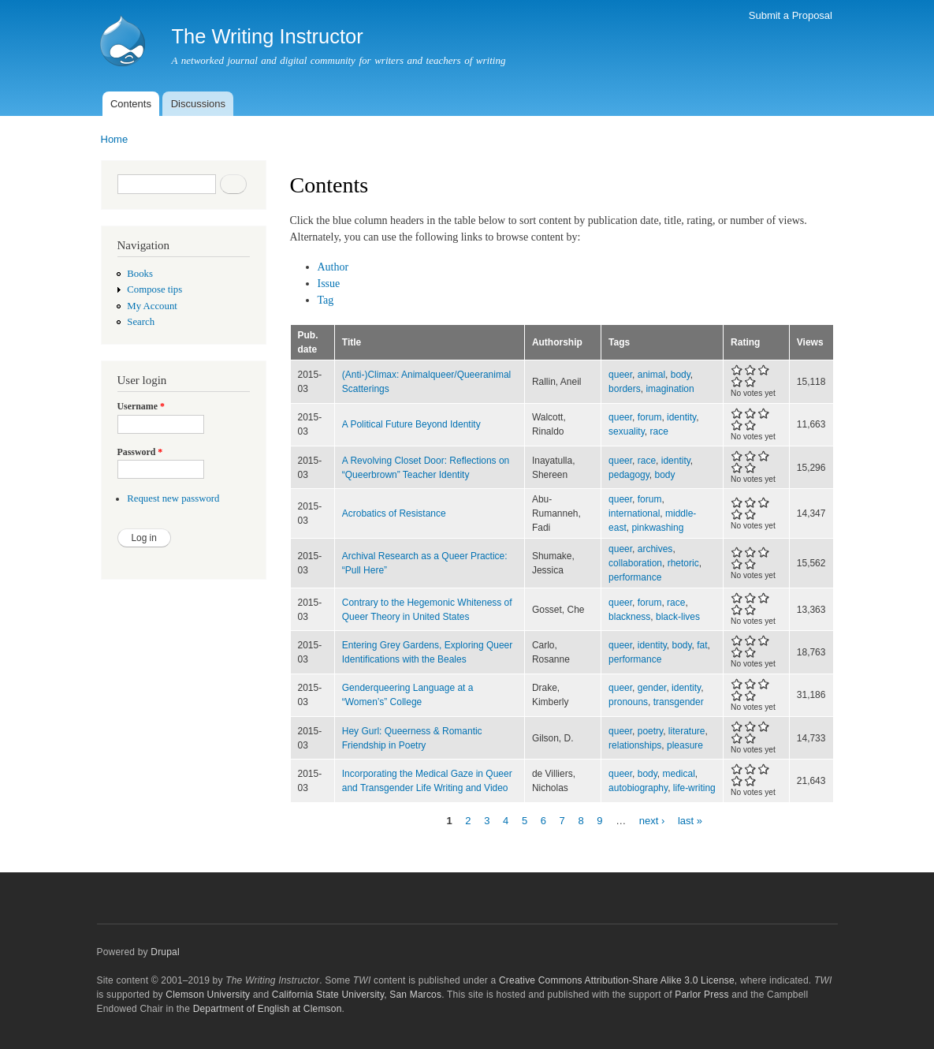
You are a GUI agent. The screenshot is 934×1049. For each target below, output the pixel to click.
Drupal (165, 952)
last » (690, 821)
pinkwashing (657, 527)
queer (620, 374)
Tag (326, 300)
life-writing (694, 787)
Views (810, 342)
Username (141, 406)
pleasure (685, 745)
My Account (152, 306)
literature (686, 731)
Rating (745, 342)
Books (140, 273)
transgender (678, 701)
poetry (650, 731)
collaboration (635, 563)
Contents (130, 104)
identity (681, 417)
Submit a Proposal (790, 15)
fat (702, 645)
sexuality (626, 431)
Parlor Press (701, 994)
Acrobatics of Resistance (394, 513)
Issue (329, 283)
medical (679, 773)
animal (651, 374)
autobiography (638, 787)
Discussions (198, 104)
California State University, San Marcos (356, 994)
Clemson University (208, 994)
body (680, 374)
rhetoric (683, 563)
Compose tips (154, 289)
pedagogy (628, 474)
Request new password (173, 498)
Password (140, 451)
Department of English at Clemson (267, 1008)
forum (650, 417)
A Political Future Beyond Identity (411, 424)
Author (333, 267)
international (634, 513)
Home (114, 139)
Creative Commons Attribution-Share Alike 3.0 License (617, 980)
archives (655, 548)
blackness (629, 616)
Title (351, 342)
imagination (670, 388)
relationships (634, 745)
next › (652, 821)
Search (140, 321)
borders (624, 388)
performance (634, 577)
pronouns (628, 701)
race (658, 431)
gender (652, 687)
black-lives (678, 616)
